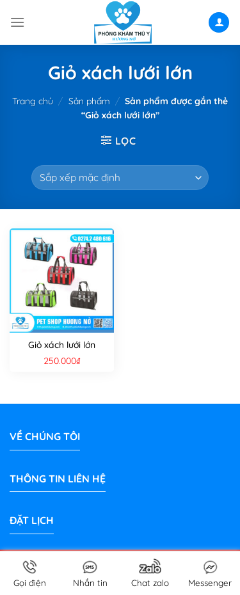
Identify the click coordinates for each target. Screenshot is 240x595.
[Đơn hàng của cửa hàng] (119, 177)
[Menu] (17, 22)
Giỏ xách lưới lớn (61, 345)
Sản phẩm (89, 101)
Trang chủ (32, 101)
